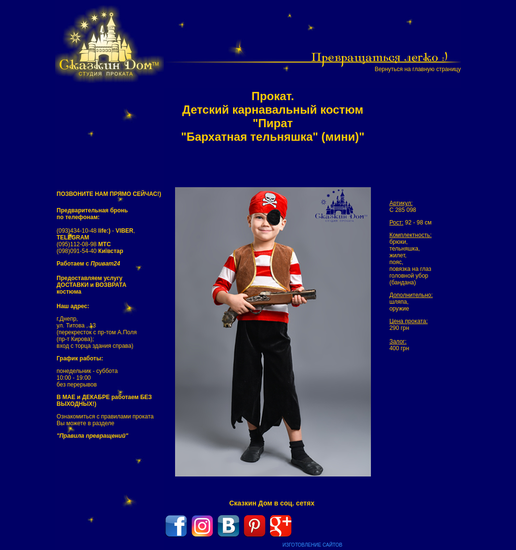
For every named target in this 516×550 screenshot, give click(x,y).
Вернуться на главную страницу (418, 69)
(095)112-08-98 (84, 244)
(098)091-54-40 (90, 251)
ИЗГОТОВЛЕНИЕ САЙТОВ (312, 545)
